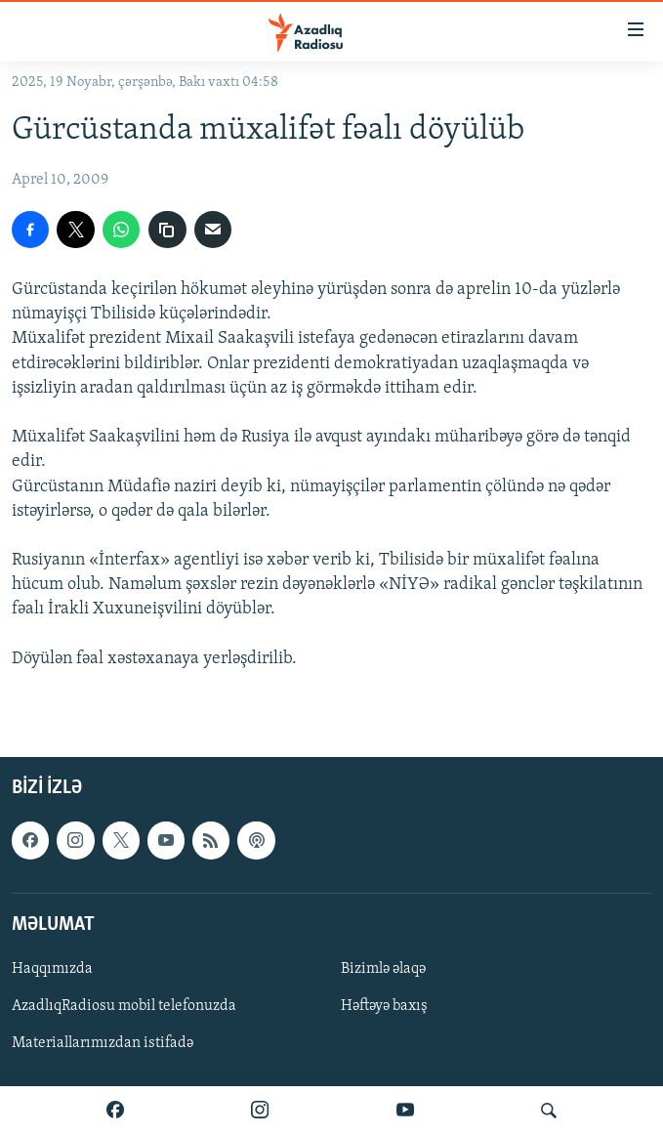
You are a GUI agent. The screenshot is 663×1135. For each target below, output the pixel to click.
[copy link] (167, 229)
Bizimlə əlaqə (383, 969)
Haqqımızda (52, 969)
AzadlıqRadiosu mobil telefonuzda (124, 1006)
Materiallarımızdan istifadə (102, 1043)
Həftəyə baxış (384, 1006)
